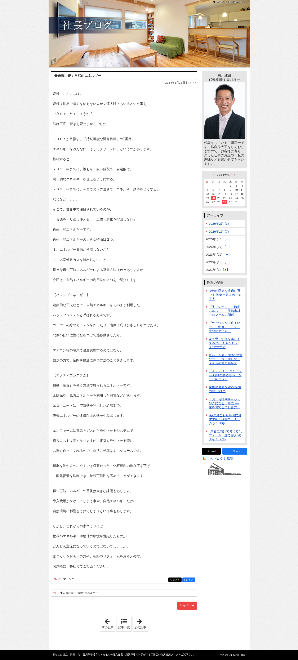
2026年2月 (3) (219, 223)
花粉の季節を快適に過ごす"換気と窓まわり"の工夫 (226, 294)
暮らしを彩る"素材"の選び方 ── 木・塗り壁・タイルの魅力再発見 (226, 359)
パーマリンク (65, 579)
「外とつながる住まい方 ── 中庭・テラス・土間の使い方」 (224, 327)
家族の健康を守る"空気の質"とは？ (225, 389)
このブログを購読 (219, 458)
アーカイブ (215, 215)
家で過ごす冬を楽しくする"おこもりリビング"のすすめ (224, 343)
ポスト (176, 580)
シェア (190, 580)
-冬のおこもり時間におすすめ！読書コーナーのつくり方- (225, 419)
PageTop (185, 605)
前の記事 (108, 623)
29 (224, 202)
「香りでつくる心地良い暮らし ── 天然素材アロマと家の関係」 (224, 311)
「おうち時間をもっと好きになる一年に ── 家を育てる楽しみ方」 (224, 403)
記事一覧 (124, 627)
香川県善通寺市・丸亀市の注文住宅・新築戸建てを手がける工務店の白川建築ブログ (149, 33)
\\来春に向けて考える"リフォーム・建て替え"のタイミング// (226, 435)
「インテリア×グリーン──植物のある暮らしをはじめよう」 (225, 375)
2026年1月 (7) (219, 231)
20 (213, 198)
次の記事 (141, 623)
